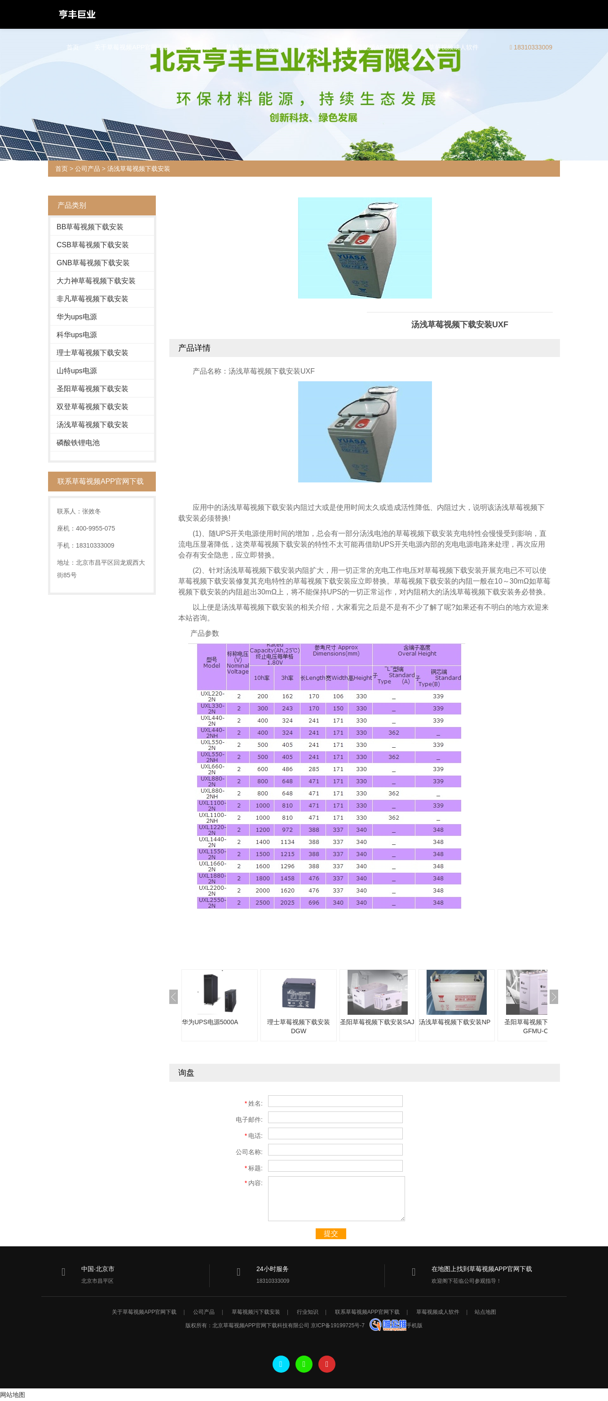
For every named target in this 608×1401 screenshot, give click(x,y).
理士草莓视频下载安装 (92, 353)
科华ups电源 (77, 335)
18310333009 (531, 47)
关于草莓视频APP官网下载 (132, 47)
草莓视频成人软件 (453, 47)
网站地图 (12, 1394)
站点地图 (485, 1312)
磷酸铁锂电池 (78, 442)
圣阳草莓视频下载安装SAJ (377, 1022)
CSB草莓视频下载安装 (93, 245)
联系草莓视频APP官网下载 (375, 47)
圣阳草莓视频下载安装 (92, 389)
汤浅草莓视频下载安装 (138, 168)
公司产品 (197, 47)
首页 (72, 47)
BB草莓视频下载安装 (90, 227)
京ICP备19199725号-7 (337, 1325)
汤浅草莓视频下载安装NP (454, 1022)
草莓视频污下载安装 (253, 47)
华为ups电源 (77, 317)
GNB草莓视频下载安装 (93, 263)
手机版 (414, 1325)
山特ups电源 (77, 371)
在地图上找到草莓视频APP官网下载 (482, 1268)
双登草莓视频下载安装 (92, 406)
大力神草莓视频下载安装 (96, 281)
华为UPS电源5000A (210, 1022)
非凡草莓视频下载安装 (92, 299)
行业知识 (309, 47)
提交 (331, 1233)
